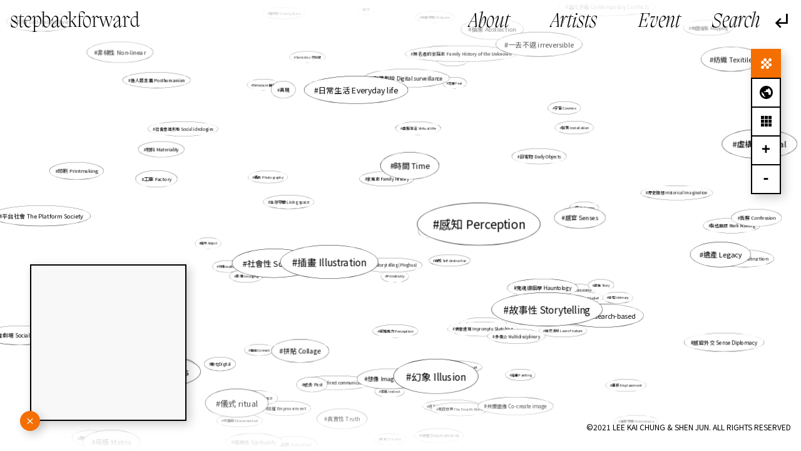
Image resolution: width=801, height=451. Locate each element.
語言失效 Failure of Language (453, 405)
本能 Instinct (390, 391)
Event (659, 22)
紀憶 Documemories (440, 435)
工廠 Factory (158, 178)
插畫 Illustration (331, 262)
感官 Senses (581, 217)
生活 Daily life (441, 53)
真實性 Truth (343, 418)
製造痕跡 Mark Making (731, 225)
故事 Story (602, 285)
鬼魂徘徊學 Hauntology (543, 288)
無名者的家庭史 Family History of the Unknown (462, 53)
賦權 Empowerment (287, 408)
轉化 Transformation (484, 324)
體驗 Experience (256, 398)
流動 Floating (399, 170)
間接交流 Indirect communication (336, 382)
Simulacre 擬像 (264, 85)
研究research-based (604, 315)
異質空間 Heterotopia (636, 420)
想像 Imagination (390, 377)
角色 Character (391, 439)
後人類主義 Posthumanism (158, 80)
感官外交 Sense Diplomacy (725, 342)
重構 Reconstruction (745, 258)
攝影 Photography (269, 176)
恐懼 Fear (455, 83)
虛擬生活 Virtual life (419, 128)
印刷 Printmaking (80, 171)
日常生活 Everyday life (358, 89)
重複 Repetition (442, 224)
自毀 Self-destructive (450, 260)
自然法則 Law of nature (564, 330)
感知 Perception (482, 224)
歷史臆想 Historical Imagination (677, 192)
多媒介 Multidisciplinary (517, 336)
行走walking (228, 266)
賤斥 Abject (210, 243)
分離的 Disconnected (240, 420)
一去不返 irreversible (540, 44)
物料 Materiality (162, 149)
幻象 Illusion (438, 375)
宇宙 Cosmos (565, 108)
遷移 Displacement (627, 385)
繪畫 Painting (521, 373)
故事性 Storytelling (549, 309)
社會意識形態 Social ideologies (184, 129)
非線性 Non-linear (122, 52)
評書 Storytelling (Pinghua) (392, 264)
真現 (285, 89)
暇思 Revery (585, 207)
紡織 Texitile (732, 59)
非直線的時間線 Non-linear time (274, 259)
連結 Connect (260, 350)
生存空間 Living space (289, 202)
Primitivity (395, 276)
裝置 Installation (575, 127)
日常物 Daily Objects (540, 156)
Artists (574, 22)
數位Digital (220, 363)
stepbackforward (75, 22)
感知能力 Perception (396, 331)
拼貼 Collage (302, 350)
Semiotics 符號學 (308, 57)
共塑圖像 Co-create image (517, 406)
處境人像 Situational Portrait (453, 366)
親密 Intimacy (618, 297)
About (489, 22)
